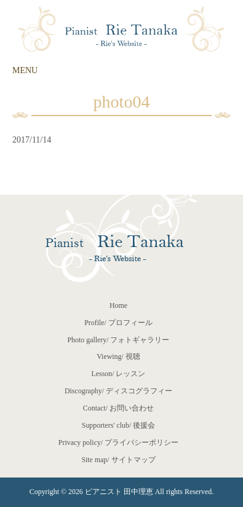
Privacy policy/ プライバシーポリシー (118, 442)
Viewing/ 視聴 (118, 356)
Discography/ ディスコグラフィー (118, 391)
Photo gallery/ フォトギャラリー (118, 340)
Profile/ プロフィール (118, 322)
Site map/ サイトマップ (118, 459)
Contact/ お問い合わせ (118, 408)
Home (118, 305)
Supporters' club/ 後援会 (118, 425)
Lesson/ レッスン (119, 373)
